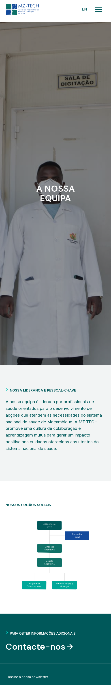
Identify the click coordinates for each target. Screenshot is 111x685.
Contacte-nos (40, 646)
